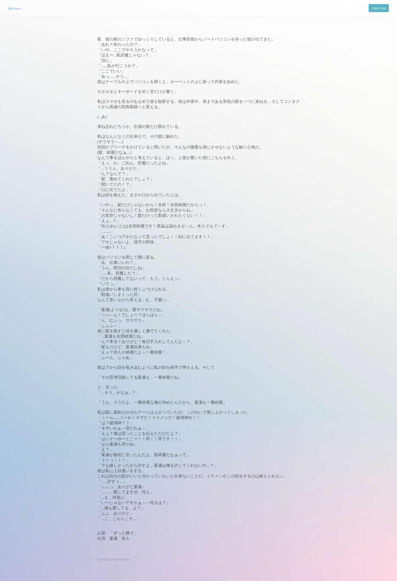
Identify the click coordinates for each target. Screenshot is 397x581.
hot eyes (14, 8)
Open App (379, 8)
